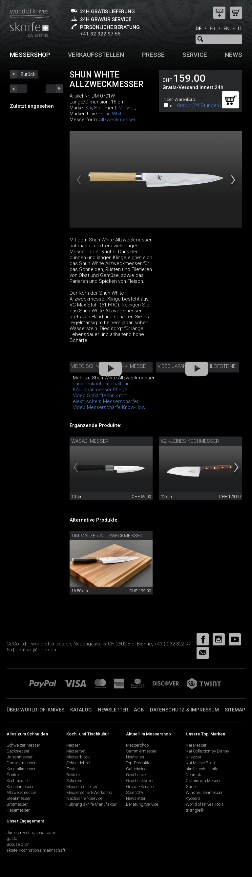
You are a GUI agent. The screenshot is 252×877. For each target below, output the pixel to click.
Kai (88, 108)
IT (240, 29)
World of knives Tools (205, 804)
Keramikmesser (21, 768)
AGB (139, 710)
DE (198, 29)
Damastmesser (21, 762)
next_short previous (18, 88)
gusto (12, 838)
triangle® (195, 810)
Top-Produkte (138, 762)
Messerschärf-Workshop (89, 792)
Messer (126, 108)
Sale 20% (134, 792)
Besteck (73, 774)
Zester (72, 768)
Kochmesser (18, 780)
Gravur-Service (140, 786)
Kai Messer (196, 745)
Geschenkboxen (140, 780)
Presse (153, 54)
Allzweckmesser (117, 120)
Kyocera (193, 798)
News (233, 54)
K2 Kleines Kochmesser (190, 441)
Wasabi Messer (90, 441)
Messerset (76, 751)
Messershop (30, 54)
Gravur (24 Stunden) (199, 105)
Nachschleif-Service (84, 798)
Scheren (73, 780)
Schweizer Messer (23, 745)
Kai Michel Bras (200, 762)
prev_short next (54, 88)
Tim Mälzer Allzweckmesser (107, 536)
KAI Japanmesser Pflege (100, 390)
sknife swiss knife (202, 768)
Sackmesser (18, 751)
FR (213, 29)
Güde (191, 786)
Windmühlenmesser (204, 792)
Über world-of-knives (35, 710)
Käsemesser (18, 810)
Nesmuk (193, 774)
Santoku (14, 774)
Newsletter (113, 710)
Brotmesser (17, 804)
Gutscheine (136, 768)
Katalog (81, 710)
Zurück (27, 74)
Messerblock (78, 756)
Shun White (111, 114)
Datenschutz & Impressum (184, 710)
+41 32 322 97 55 (100, 34)
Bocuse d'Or (18, 844)
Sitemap (235, 710)
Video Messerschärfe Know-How (109, 407)
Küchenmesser (20, 786)
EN (226, 29)
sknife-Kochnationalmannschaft (36, 850)
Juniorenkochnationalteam (31, 832)
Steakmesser (19, 798)
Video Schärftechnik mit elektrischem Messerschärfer (105, 398)
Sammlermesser (141, 751)
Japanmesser (20, 756)
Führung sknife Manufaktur (91, 804)
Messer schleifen (81, 786)
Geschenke (136, 774)
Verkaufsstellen (96, 54)
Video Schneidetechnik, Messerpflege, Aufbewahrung (138, 366)
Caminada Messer (203, 780)
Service (194, 54)
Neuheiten (135, 756)
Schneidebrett (79, 762)
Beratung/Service (142, 804)
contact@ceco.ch (35, 650)
